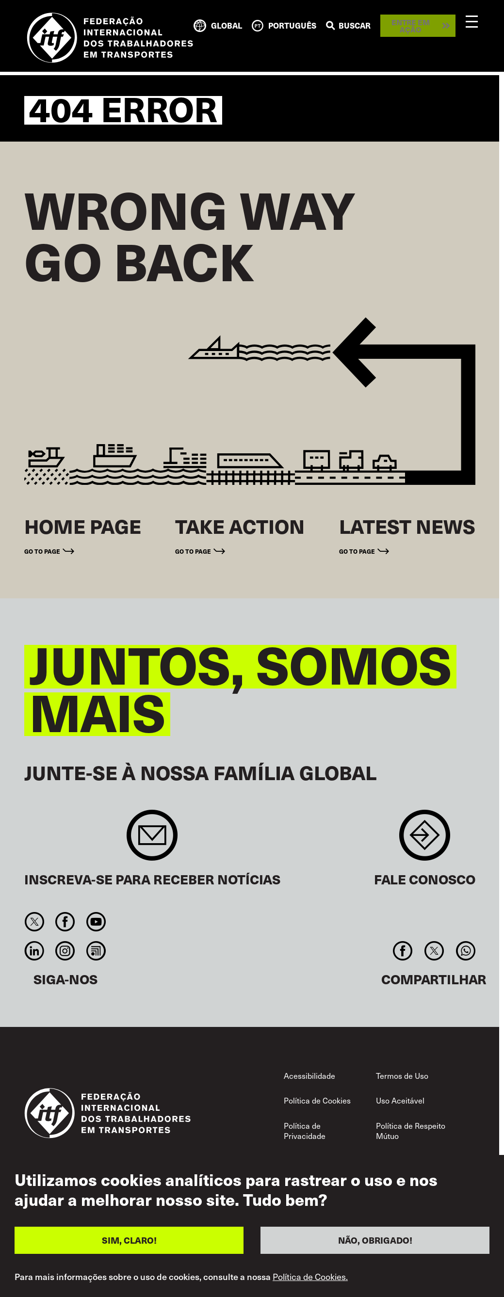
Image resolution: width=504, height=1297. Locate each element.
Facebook (65, 921)
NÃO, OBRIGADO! (375, 1240)
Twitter (34, 921)
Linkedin (34, 951)
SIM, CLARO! (129, 1240)
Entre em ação (410, 25)
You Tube (95, 921)
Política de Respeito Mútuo (410, 1131)
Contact (424, 840)
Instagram (65, 951)
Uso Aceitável (400, 1100)
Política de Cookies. (310, 1276)
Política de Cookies (317, 1100)
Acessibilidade (309, 1075)
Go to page (42, 551)
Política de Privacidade (304, 1131)
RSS (95, 951)
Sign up (152, 840)
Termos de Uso (402, 1075)
